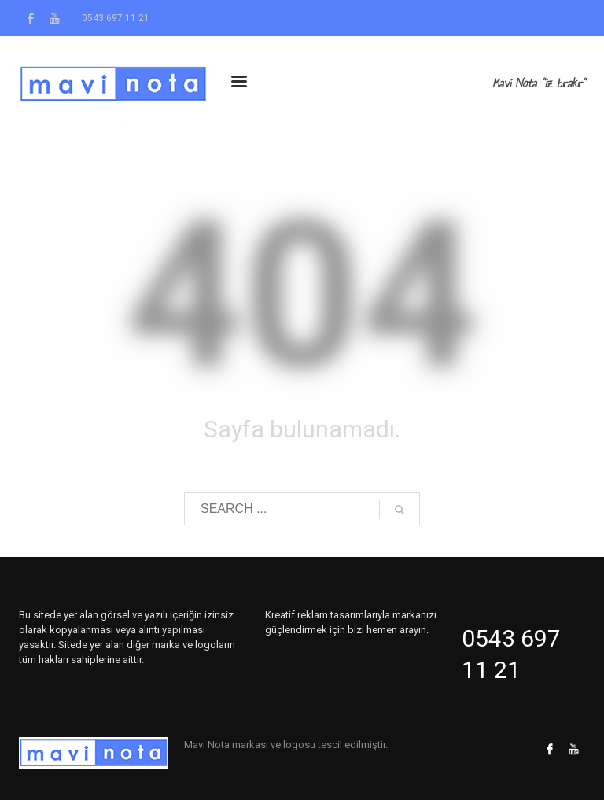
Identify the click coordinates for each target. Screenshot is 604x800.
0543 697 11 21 (115, 18)
